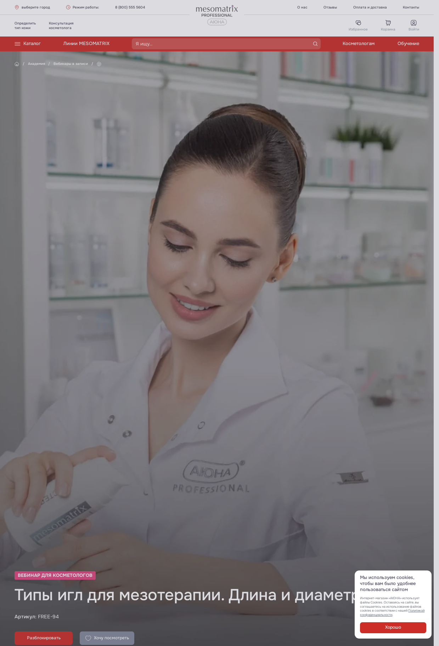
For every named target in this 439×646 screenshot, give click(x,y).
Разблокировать (44, 638)
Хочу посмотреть (107, 638)
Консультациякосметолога (61, 25)
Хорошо (393, 627)
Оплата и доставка (370, 7)
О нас (302, 7)
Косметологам (359, 43)
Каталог (28, 43)
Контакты (411, 7)
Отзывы (330, 7)
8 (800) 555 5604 (130, 7)
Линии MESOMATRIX (86, 43)
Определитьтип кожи (25, 25)
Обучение (408, 43)
